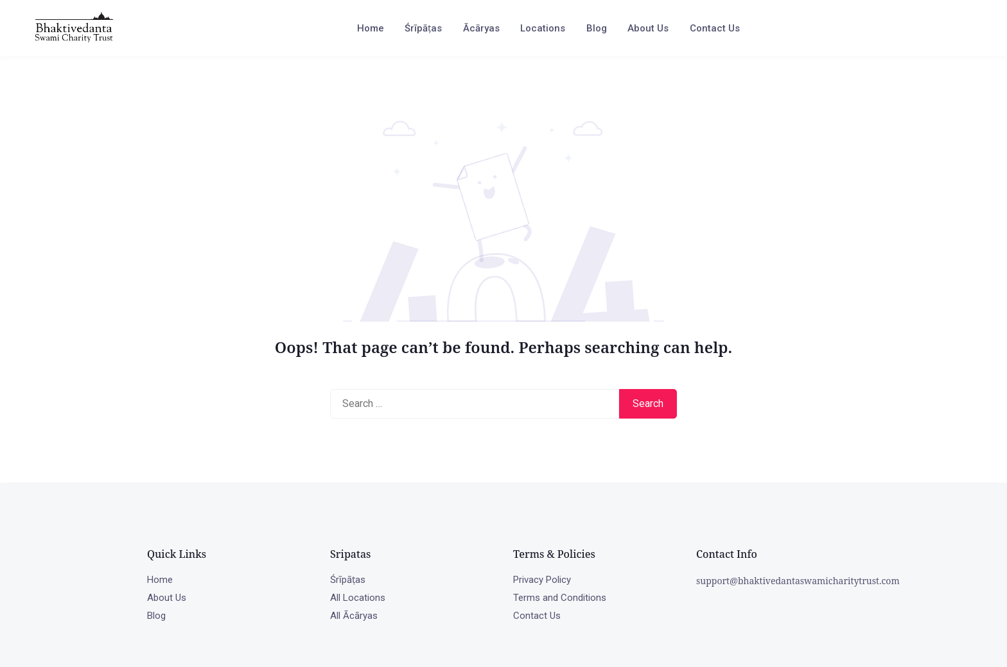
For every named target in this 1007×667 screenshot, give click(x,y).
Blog (596, 28)
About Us (648, 28)
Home (370, 28)
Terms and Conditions (559, 597)
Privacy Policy (542, 579)
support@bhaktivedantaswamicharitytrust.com (798, 581)
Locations (542, 28)
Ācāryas (481, 28)
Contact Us (715, 28)
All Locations (357, 597)
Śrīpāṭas (423, 28)
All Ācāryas (354, 615)
